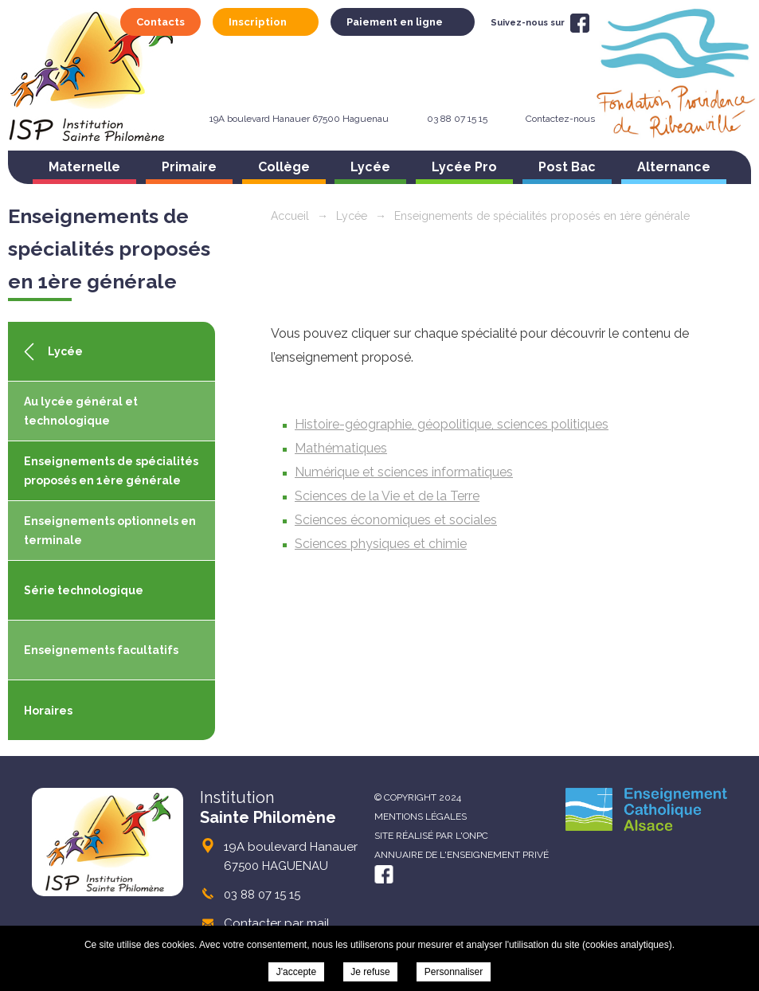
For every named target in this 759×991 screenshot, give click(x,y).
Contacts (160, 22)
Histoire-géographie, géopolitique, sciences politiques (451, 424)
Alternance (673, 166)
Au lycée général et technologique (81, 411)
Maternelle (84, 166)
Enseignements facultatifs (101, 650)
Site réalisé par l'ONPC (431, 835)
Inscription (258, 22)
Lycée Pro (464, 166)
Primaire (189, 166)
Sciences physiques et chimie (381, 543)
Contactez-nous (560, 118)
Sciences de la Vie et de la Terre (387, 495)
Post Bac (567, 166)
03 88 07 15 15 (457, 118)
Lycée (370, 166)
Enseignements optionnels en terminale (110, 530)
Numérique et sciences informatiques (404, 472)
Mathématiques (341, 448)
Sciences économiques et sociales (396, 519)
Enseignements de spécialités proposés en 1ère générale (111, 471)
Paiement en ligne (394, 22)
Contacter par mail (277, 923)
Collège (284, 166)
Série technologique (83, 590)
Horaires (48, 710)
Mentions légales (420, 816)
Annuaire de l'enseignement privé (461, 854)
